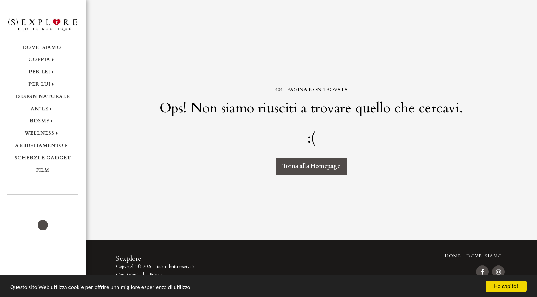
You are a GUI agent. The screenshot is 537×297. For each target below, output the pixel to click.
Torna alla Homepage (311, 166)
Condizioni (127, 275)
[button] (43, 203)
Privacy (157, 275)
